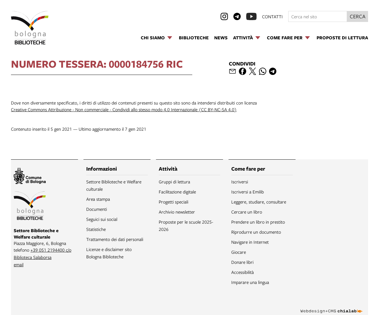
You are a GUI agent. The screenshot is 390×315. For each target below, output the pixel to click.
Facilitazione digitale (177, 192)
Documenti (96, 209)
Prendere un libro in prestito (258, 222)
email (18, 264)
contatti (272, 16)
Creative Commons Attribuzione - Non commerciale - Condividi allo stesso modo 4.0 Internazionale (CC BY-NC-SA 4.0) (124, 109)
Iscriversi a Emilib (247, 192)
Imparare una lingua (250, 282)
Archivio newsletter (177, 212)
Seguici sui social (101, 219)
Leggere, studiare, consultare (258, 202)
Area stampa (98, 199)
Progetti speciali (173, 202)
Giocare (238, 252)
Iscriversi (239, 182)
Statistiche (96, 229)
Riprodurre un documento (256, 232)
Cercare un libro (246, 212)
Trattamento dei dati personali (114, 239)
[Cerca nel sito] (317, 16)
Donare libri (242, 262)
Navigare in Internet (250, 242)
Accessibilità (242, 272)
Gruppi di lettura (174, 182)
